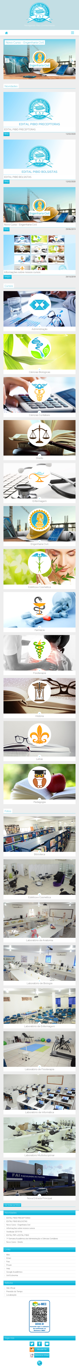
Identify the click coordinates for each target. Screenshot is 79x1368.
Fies (8, 1262)
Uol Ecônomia (12, 1275)
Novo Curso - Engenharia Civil (25, 42)
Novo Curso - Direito (14, 1242)
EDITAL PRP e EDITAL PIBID (17, 1235)
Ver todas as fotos (12, 1205)
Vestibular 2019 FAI (14, 1232)
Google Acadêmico (14, 1272)
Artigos (7, 277)
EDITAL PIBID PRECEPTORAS (18, 1218)
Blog (6, 134)
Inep (8, 1268)
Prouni (9, 1265)
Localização (11, 1295)
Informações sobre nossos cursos (20, 1228)
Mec (8, 1255)
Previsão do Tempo (14, 1291)
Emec (8, 1258)
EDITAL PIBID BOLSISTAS (16, 1221)
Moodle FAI (42, 1349)
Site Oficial (10, 1288)
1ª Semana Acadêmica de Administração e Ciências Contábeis (32, 1239)
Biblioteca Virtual (42, 1355)
